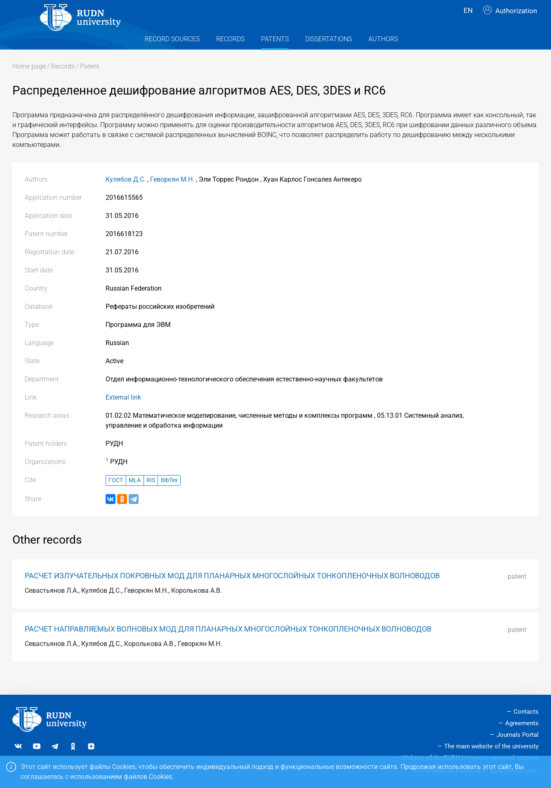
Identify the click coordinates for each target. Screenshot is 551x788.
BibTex (169, 496)
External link (123, 414)
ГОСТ (115, 496)
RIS (150, 496)
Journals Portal (518, 734)
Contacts (526, 711)
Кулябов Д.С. (126, 196)
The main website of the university (491, 746)
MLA (135, 496)
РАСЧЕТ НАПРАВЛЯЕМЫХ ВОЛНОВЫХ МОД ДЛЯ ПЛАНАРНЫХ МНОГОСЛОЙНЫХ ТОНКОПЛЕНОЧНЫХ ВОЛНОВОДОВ (228, 645)
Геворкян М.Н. (172, 196)
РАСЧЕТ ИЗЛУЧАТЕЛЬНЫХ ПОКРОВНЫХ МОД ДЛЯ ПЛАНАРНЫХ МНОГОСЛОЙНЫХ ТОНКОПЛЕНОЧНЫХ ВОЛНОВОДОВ (232, 592)
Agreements (522, 723)
